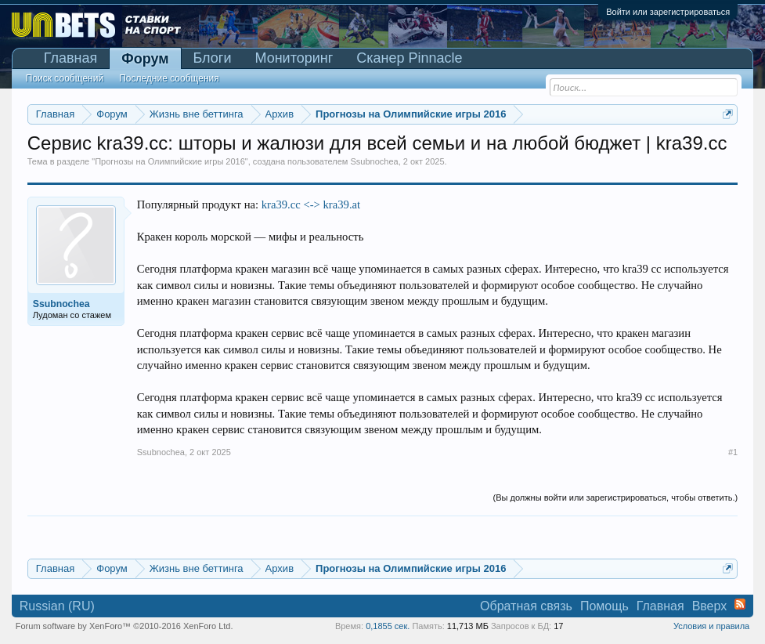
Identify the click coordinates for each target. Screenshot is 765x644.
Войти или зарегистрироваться (668, 11)
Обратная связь (526, 606)
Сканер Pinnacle (409, 58)
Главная (71, 58)
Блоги (212, 58)
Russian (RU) (57, 606)
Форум (144, 59)
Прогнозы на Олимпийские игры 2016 (170, 161)
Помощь (604, 606)
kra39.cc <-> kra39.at (311, 204)
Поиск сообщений (64, 78)
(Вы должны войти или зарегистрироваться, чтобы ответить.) (615, 497)
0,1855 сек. (388, 626)
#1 (733, 452)
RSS (739, 604)
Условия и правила (711, 626)
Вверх (709, 606)
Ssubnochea (375, 161)
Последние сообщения (169, 78)
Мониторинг (293, 58)
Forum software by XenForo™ (124, 626)
